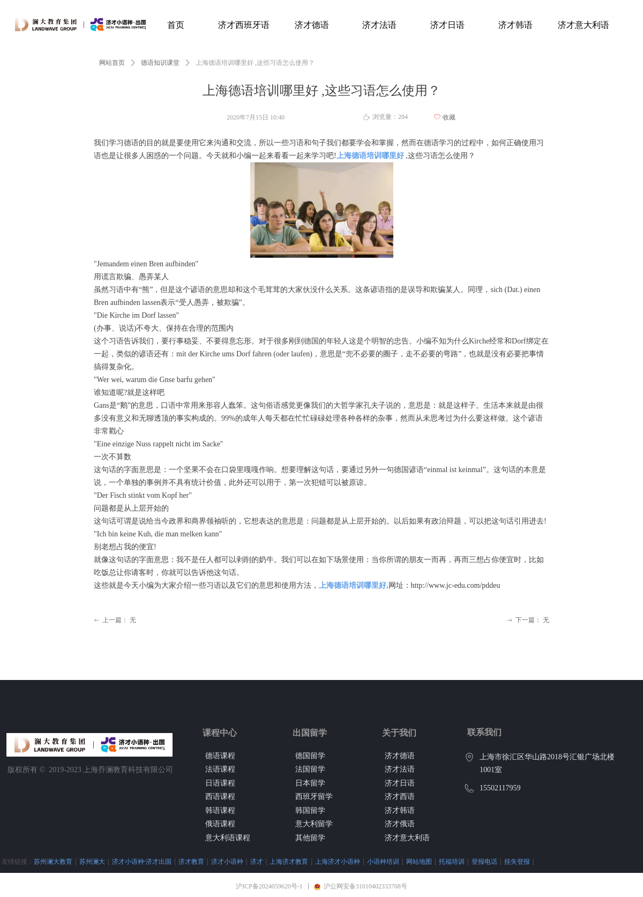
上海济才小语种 (337, 861)
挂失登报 (517, 861)
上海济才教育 (289, 861)
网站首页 (112, 62)
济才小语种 (227, 861)
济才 (256, 861)
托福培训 (452, 861)
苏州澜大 (92, 861)
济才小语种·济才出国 (141, 861)
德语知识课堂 (160, 62)
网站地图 (419, 861)
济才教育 (191, 861)
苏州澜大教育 (53, 861)
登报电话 (484, 861)
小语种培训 (383, 861)
